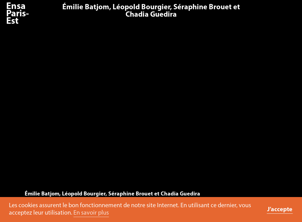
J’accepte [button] (279, 210)
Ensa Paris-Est (17, 14)
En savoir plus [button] (91, 213)
